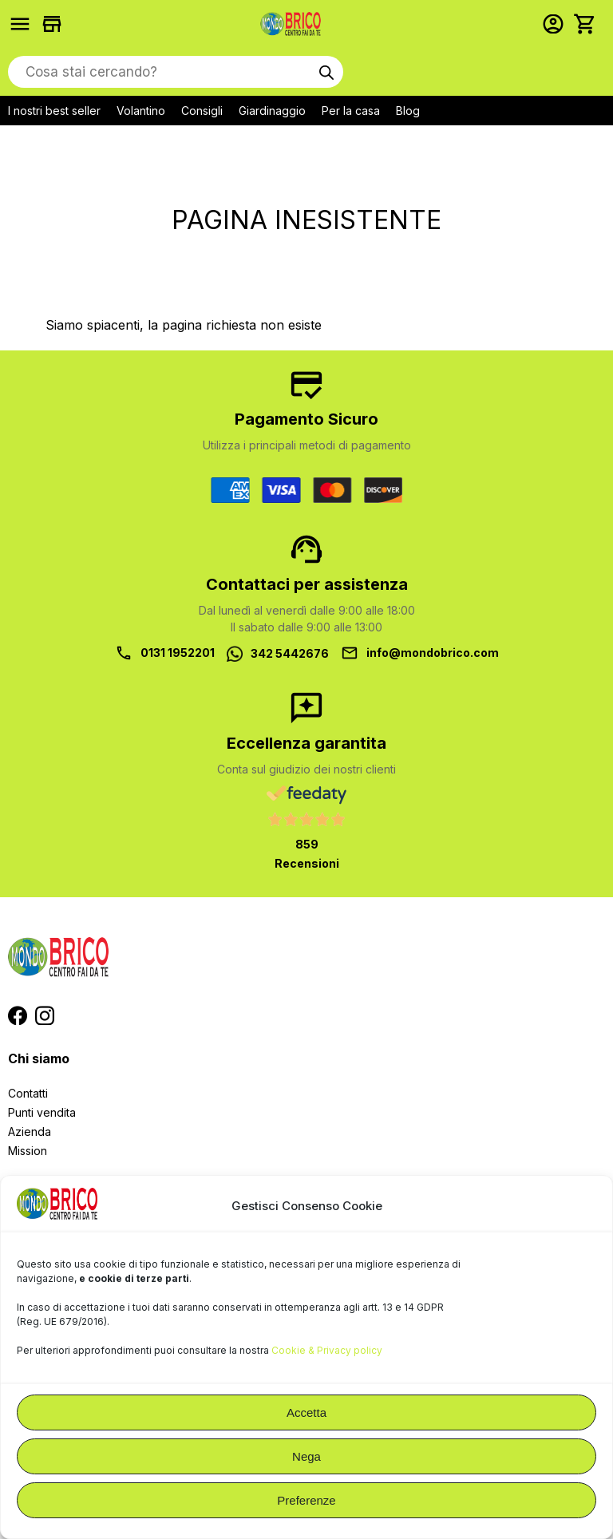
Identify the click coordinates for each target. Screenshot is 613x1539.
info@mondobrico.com (432, 652)
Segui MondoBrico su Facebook (17, 1015)
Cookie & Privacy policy (326, 1350)
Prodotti (24, 24)
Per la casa (351, 110)
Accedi (557, 24)
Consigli (202, 110)
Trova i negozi (56, 24)
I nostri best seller (54, 110)
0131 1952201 (177, 652)
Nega (306, 1456)
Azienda (29, 1131)
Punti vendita (42, 1112)
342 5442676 (290, 653)
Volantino (141, 110)
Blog (408, 110)
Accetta (306, 1412)
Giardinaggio (272, 110)
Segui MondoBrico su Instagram (44, 1015)
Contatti (28, 1093)
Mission (27, 1150)
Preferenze (306, 1500)
